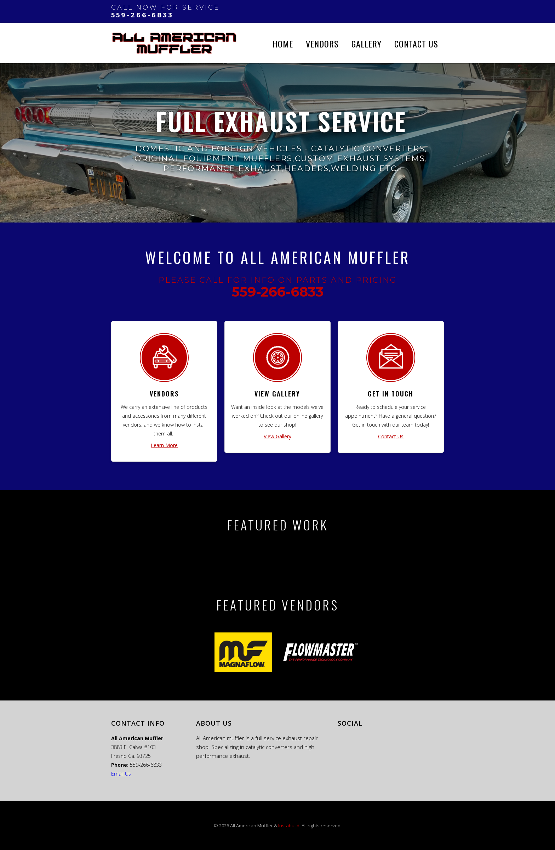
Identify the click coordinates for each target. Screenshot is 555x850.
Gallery (366, 43)
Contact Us (416, 43)
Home (283, 43)
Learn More (164, 445)
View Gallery (277, 436)
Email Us (121, 773)
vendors (322, 43)
